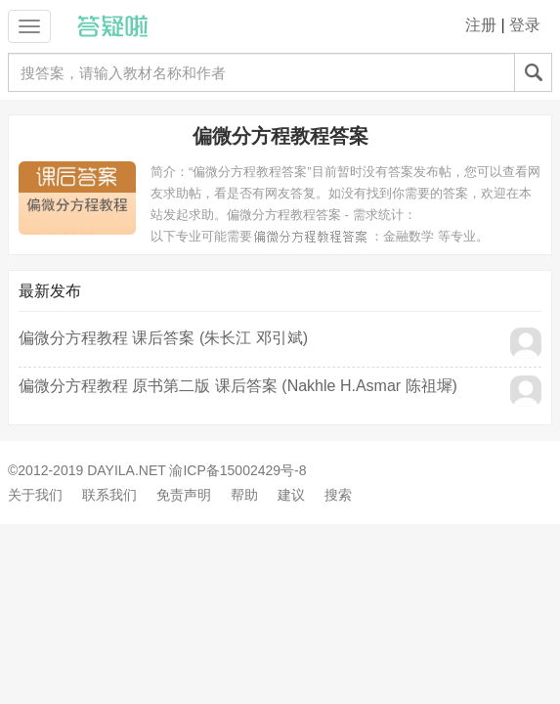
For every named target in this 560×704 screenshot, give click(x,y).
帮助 (244, 495)
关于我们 (35, 495)
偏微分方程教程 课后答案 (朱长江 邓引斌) (163, 338)
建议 (291, 495)
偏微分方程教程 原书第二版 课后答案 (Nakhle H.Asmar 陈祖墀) (238, 385)
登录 (524, 25)
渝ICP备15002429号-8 (237, 470)
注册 (480, 25)
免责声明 (183, 495)
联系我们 (109, 495)
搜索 (338, 495)
